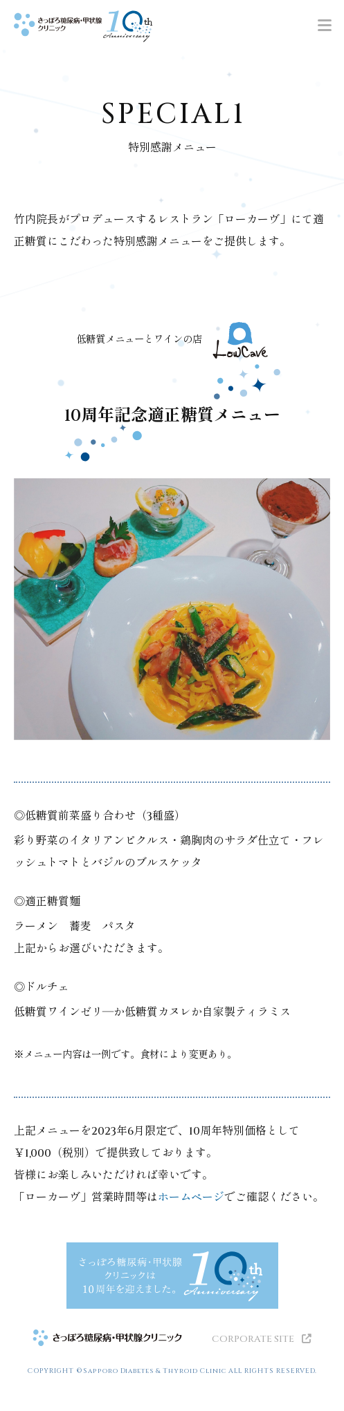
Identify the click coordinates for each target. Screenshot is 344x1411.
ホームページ (191, 1197)
